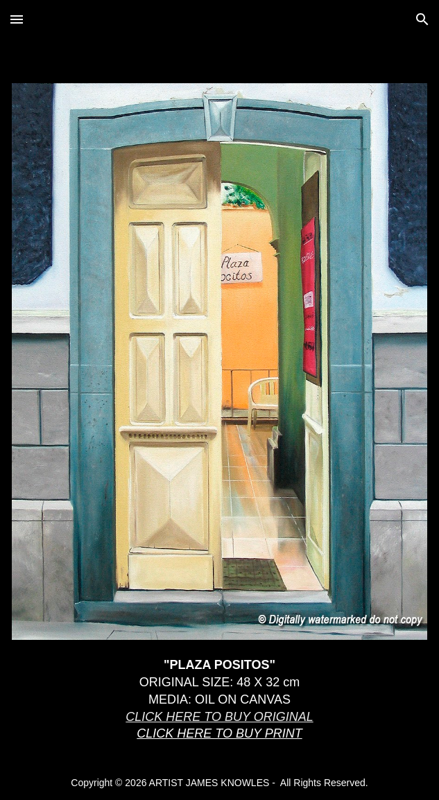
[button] (16, 19)
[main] (220, 705)
